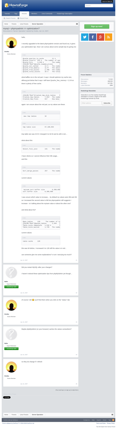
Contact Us (86, 420)
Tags (15, 13)
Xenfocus (15, 420)
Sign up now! (96, 26)
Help (93, 420)
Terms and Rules (101, 423)
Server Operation (19, 31)
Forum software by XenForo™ (18, 423)
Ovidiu (36, 31)
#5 (76, 384)
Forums (24, 13)
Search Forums (10, 18)
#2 (76, 293)
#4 (76, 354)
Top (110, 420)
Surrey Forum (111, 426)
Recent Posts (24, 18)
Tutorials (7, 13)
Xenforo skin (6, 420)
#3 (76, 322)
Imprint (99, 420)
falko (6, 281)
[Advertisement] (97, 121)
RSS (113, 420)
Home (104, 420)
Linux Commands (47, 13)
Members (34, 13)
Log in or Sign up (107, 1)
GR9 (111, 85)
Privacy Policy (111, 423)
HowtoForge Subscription (64, 13)
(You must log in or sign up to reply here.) (67, 390)
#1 (76, 260)
